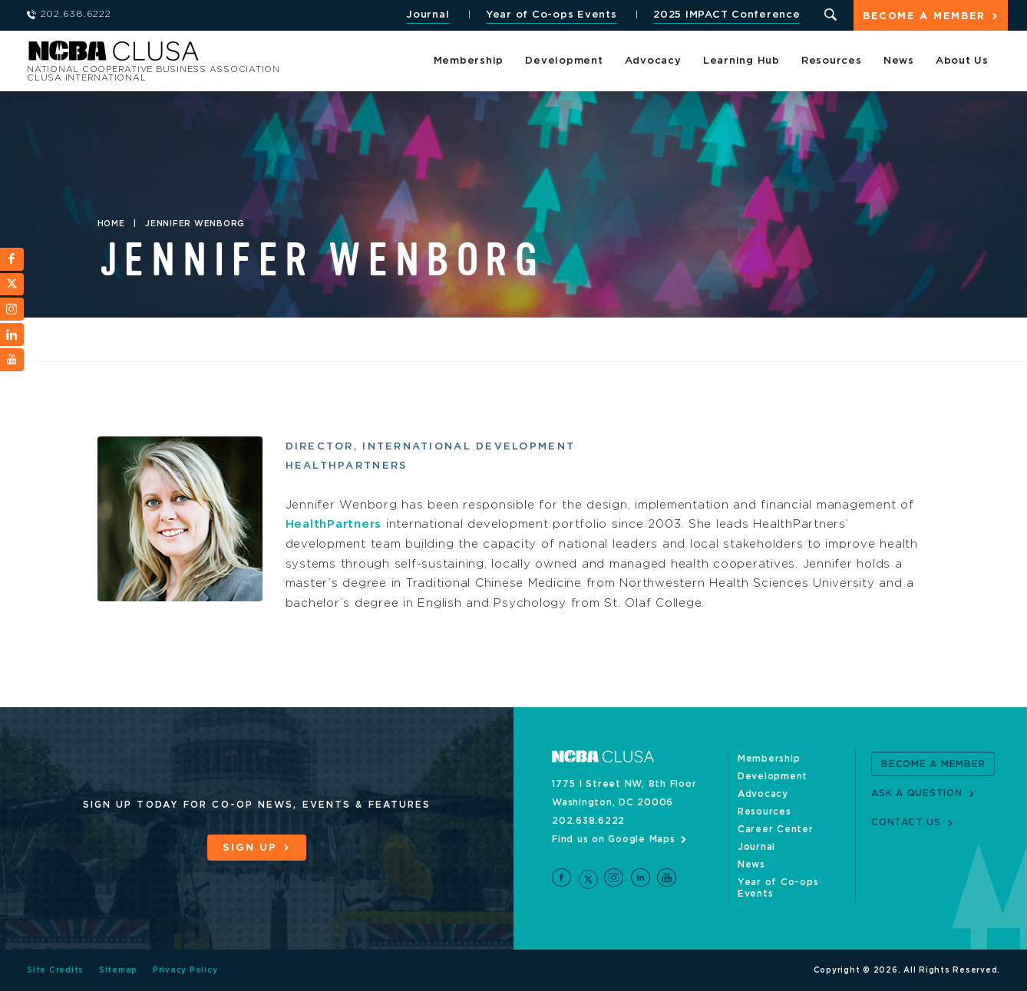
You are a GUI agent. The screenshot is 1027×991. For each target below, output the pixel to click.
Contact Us (906, 822)
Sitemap (118, 970)
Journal (427, 15)
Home (111, 224)
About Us (962, 61)
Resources (831, 61)
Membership (469, 61)
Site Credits (55, 970)
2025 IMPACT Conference (727, 15)
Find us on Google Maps (613, 839)
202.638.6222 (588, 820)
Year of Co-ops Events (551, 15)
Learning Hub (741, 61)
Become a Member (924, 16)
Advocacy (653, 61)
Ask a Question (917, 793)
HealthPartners (334, 524)
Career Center (776, 829)
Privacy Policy (185, 970)
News (898, 61)
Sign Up (249, 848)
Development (564, 61)
